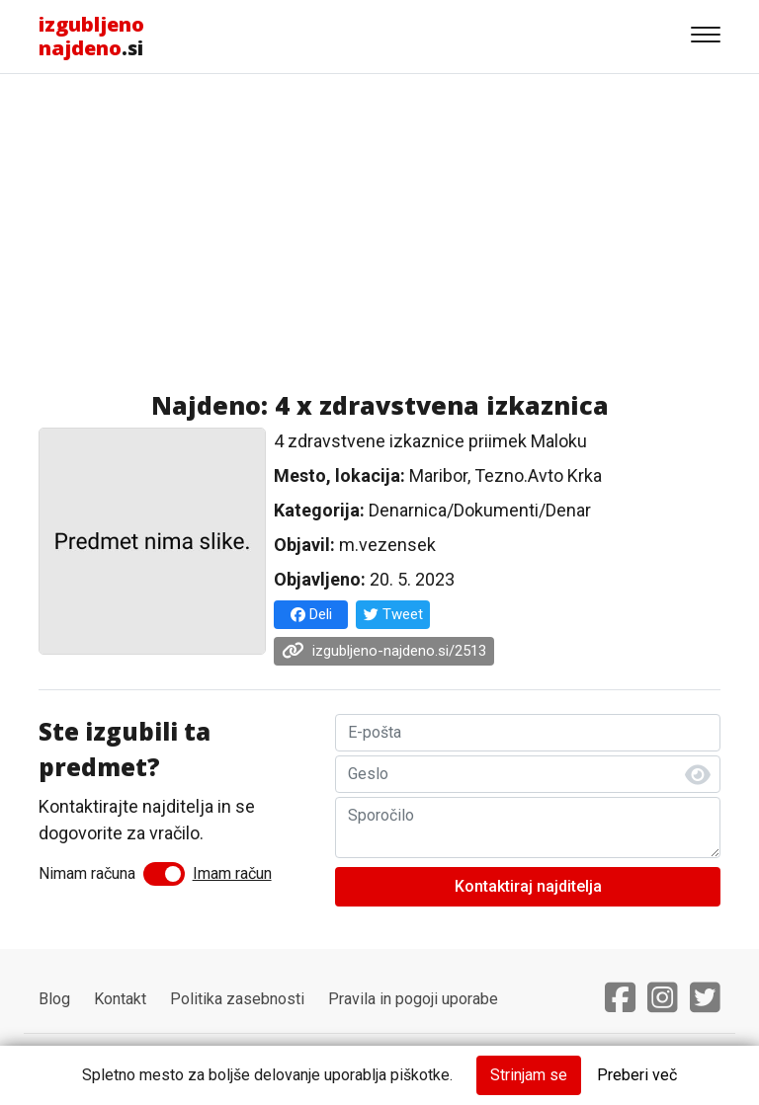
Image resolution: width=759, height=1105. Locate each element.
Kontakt (120, 998)
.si (91, 36)
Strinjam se (528, 1075)
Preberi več (637, 1075)
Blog (54, 998)
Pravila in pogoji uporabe (413, 998)
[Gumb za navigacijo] (705, 37)
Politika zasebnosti (237, 998)
